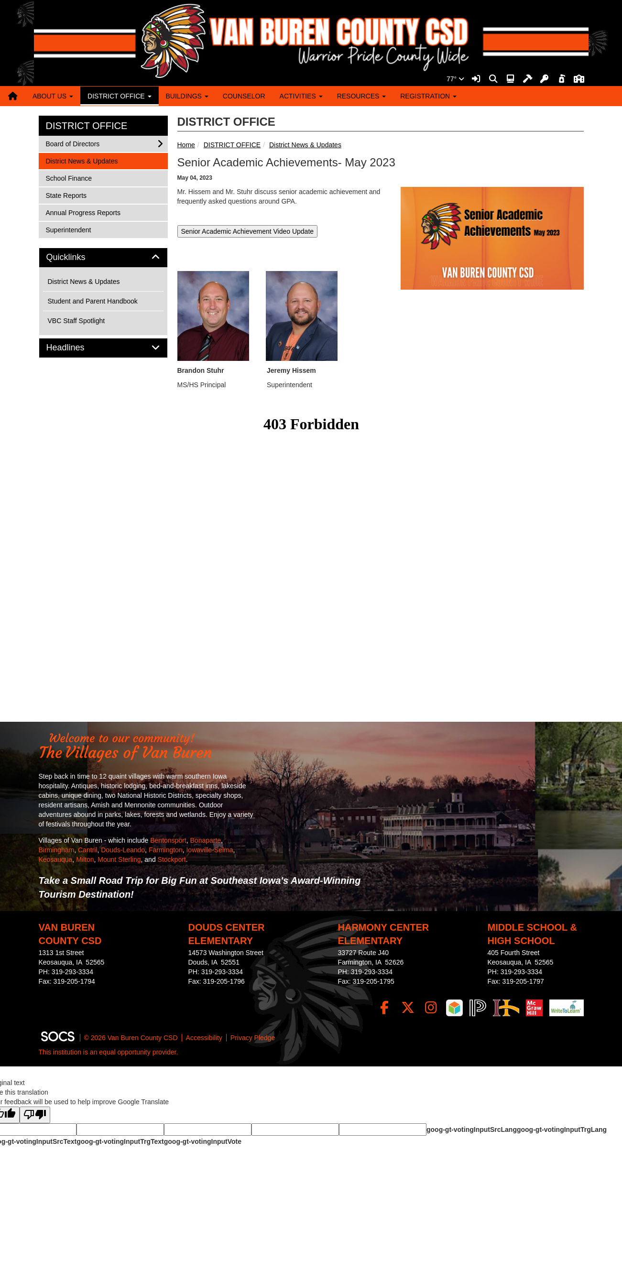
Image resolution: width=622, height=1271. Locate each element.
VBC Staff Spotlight (76, 321)
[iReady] (454, 1007)
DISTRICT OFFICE (232, 145)
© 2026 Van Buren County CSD (131, 1038)
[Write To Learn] (566, 1007)
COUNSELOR (244, 96)
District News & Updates (305, 145)
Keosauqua (56, 859)
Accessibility (204, 1038)
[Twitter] (407, 1008)
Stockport (172, 859)
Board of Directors (72, 143)
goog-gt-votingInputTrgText (120, 1141)
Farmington (166, 850)
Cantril (87, 850)
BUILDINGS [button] (187, 96)
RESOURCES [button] (361, 96)
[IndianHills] (506, 1007)
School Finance (68, 177)
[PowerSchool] (477, 1007)
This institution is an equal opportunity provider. (108, 1052)
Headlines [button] (76, 347)
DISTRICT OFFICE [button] (119, 96)
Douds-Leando (123, 850)
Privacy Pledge (252, 1038)
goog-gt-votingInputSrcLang (471, 1129)
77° (455, 79)
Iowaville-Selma (209, 850)
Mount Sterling (119, 859)
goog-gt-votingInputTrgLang (562, 1129)
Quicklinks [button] (76, 257)
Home (186, 145)
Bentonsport (168, 840)
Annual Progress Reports (82, 212)
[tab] (103, 257)
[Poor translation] (35, 1115)
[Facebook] (384, 1008)
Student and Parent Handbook (93, 301)
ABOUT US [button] (53, 96)
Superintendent (68, 229)
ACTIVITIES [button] (301, 96)
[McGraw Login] (534, 1007)
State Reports (66, 194)
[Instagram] (431, 1008)
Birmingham (57, 850)
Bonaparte (205, 840)
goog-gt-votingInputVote (202, 1141)
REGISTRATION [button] (428, 96)
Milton (85, 859)
